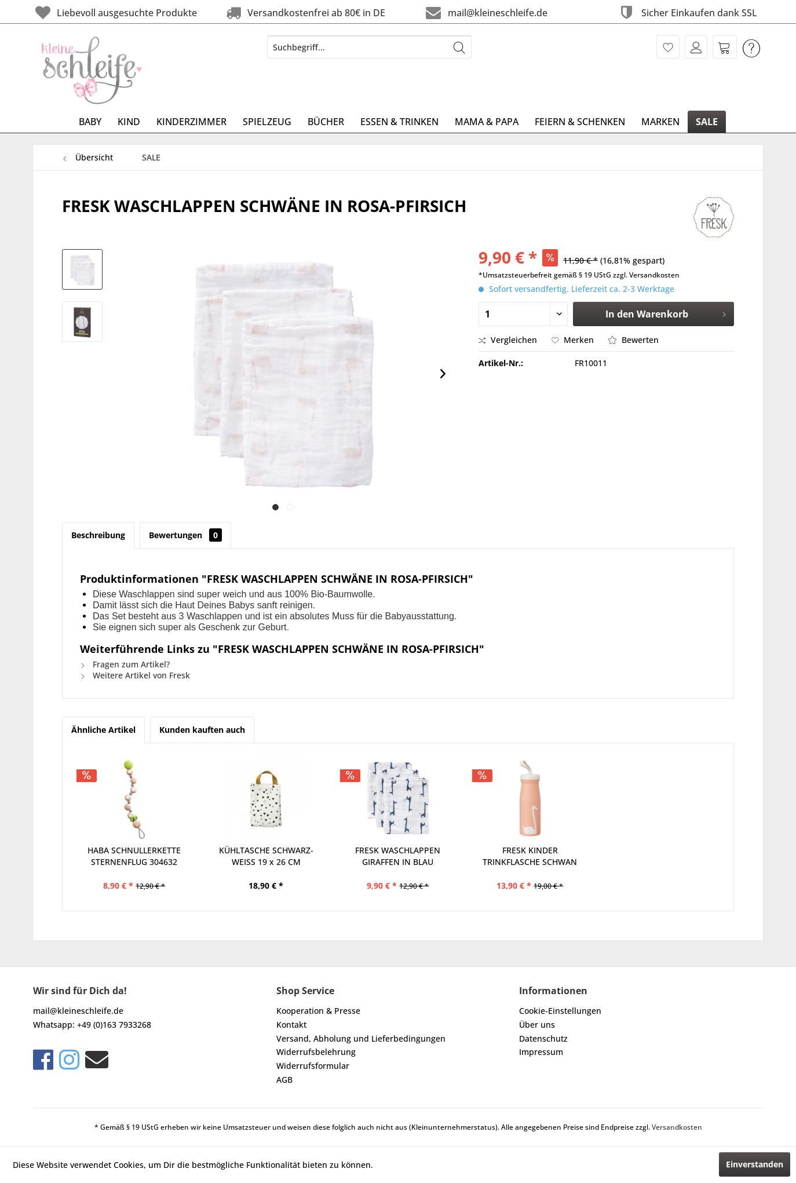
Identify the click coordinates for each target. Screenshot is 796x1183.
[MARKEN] (660, 122)
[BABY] (90, 122)
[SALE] (707, 122)
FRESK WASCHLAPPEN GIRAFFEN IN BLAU (397, 856)
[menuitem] (369, 47)
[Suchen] (459, 47)
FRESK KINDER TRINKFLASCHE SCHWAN (530, 856)
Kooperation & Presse (318, 1010)
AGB (284, 1079)
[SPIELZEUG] (267, 122)
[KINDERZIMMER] (191, 122)
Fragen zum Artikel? (125, 664)
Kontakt (291, 1024)
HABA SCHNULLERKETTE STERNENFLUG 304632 (134, 856)
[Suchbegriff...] (369, 47)
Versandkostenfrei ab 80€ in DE (304, 12)
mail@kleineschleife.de (485, 12)
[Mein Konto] (696, 47)
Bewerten (633, 339)
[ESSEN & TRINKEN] (399, 122)
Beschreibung (98, 535)
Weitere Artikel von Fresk (135, 675)
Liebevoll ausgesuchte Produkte (115, 12)
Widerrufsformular (312, 1065)
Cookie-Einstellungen (560, 1010)
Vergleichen (508, 339)
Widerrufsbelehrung (316, 1051)
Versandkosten (677, 1127)
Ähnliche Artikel (103, 729)
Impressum (541, 1051)
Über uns (537, 1024)
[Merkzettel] (668, 47)
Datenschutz (543, 1038)
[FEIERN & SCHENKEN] (580, 122)
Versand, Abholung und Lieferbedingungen (361, 1038)
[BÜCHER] (326, 122)
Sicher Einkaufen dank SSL (687, 12)
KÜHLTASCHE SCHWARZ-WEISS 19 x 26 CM (266, 856)
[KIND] (128, 122)
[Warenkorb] (725, 47)
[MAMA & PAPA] (487, 122)
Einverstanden (754, 1164)
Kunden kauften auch (202, 729)
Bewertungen (185, 535)
